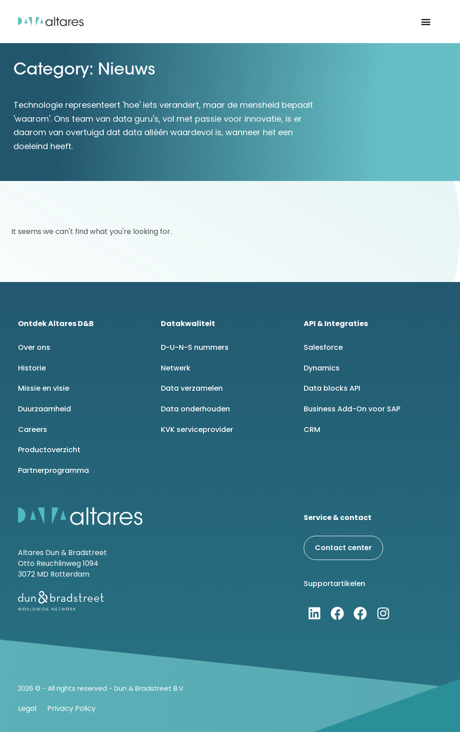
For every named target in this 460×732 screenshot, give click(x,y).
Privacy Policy (71, 708)
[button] (426, 21)
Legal (27, 708)
